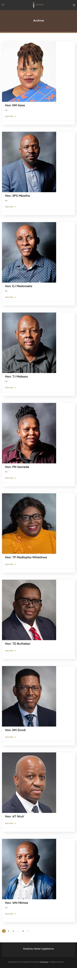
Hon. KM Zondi (15, 730)
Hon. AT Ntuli (14, 816)
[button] (74, 5)
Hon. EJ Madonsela (18, 286)
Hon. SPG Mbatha (17, 196)
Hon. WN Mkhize (16, 903)
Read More (9, 116)
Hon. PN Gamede (17, 467)
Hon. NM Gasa (15, 105)
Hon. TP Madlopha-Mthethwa (26, 557)
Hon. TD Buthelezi (17, 644)
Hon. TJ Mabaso (16, 376)
